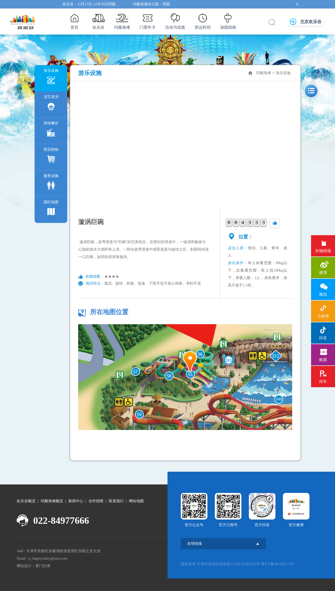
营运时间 (203, 19)
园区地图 (51, 209)
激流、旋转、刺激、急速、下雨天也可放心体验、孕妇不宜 (152, 283)
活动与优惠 (175, 19)
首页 (74, 19)
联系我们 (116, 501)
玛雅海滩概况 (52, 501)
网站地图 (136, 501)
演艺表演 (51, 104)
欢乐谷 (98, 19)
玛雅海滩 (122, 19)
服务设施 (51, 183)
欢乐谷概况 (26, 501)
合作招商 (96, 501)
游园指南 (228, 19)
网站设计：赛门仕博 (33, 566)
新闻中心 (75, 501)
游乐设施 (51, 78)
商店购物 (51, 156)
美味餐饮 (51, 130)
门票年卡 (148, 19)
